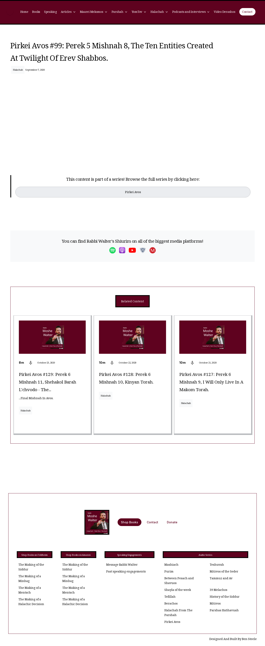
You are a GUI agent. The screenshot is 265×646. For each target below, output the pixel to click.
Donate (172, 522)
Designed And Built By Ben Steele (233, 639)
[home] (10, 12)
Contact (247, 12)
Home (24, 12)
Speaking (50, 12)
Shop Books (129, 522)
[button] (68, 12)
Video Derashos (224, 12)
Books (36, 12)
